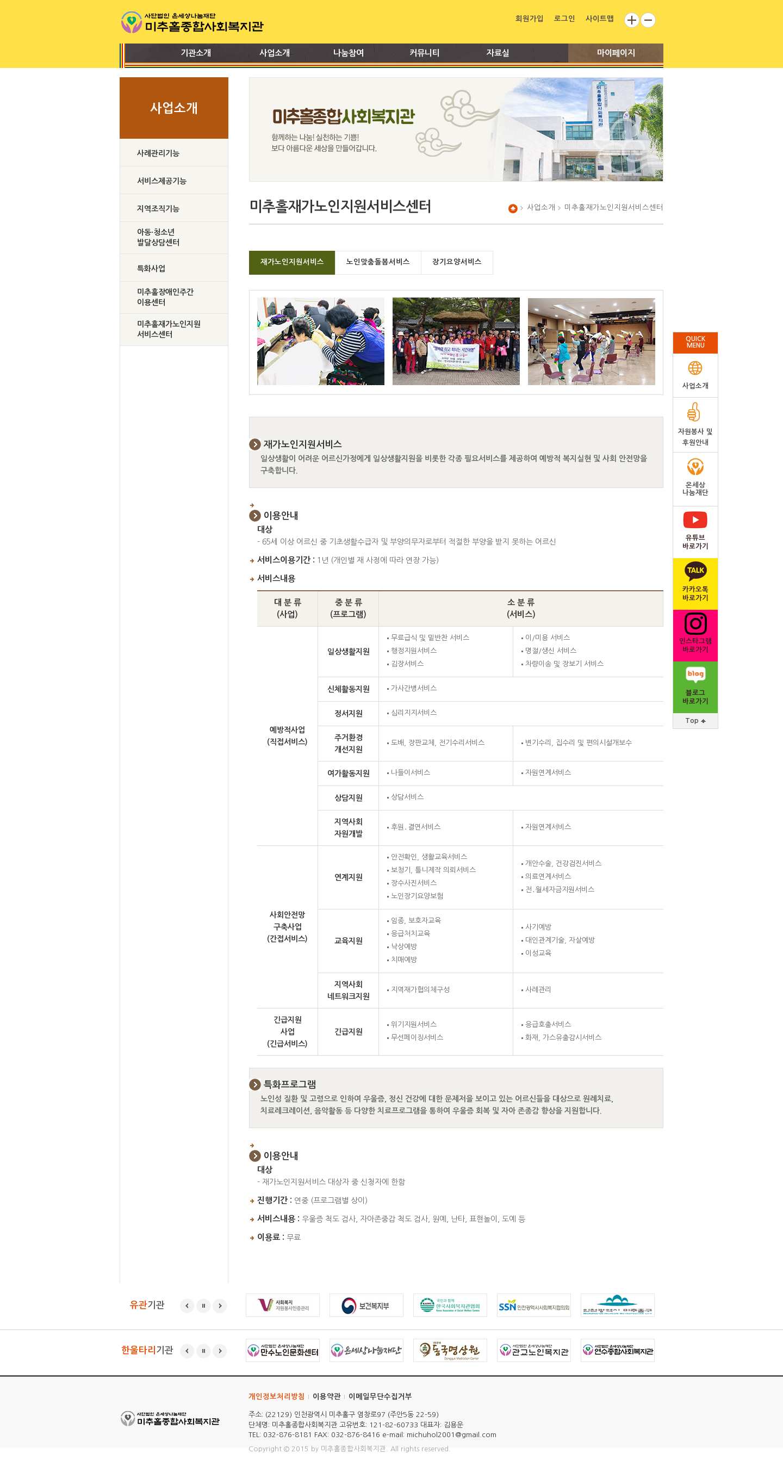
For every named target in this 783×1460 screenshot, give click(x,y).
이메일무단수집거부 (380, 1396)
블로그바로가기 (695, 697)
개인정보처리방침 (276, 1396)
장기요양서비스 (457, 261)
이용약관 (327, 1396)
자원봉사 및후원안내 (695, 437)
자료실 (498, 53)
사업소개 (274, 53)
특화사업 (151, 269)
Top (695, 720)
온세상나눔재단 (695, 488)
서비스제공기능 (162, 181)
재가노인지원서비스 (292, 261)
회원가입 (529, 18)
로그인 (564, 18)
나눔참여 (348, 53)
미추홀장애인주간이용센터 (165, 297)
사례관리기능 (158, 153)
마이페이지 (616, 53)
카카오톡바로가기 (695, 594)
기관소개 (196, 53)
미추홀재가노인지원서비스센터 (169, 329)
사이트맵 (600, 18)
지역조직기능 (158, 209)
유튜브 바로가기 (695, 542)
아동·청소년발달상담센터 (158, 237)
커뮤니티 (424, 53)
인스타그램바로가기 (695, 645)
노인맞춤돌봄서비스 (378, 261)
